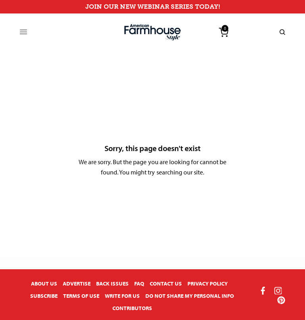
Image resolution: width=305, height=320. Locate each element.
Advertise (77, 283)
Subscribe (44, 295)
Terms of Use (81, 295)
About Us (44, 283)
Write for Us (122, 295)
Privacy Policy (207, 283)
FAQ (139, 283)
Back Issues (112, 283)
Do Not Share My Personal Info (189, 295)
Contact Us (166, 283)
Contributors (132, 308)
